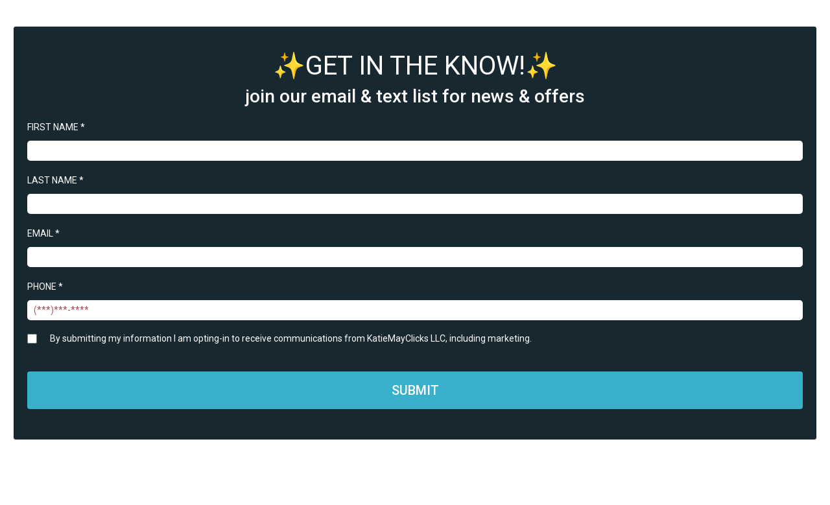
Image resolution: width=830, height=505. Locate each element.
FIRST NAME (56, 127)
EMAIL (43, 233)
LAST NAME (55, 180)
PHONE (45, 286)
